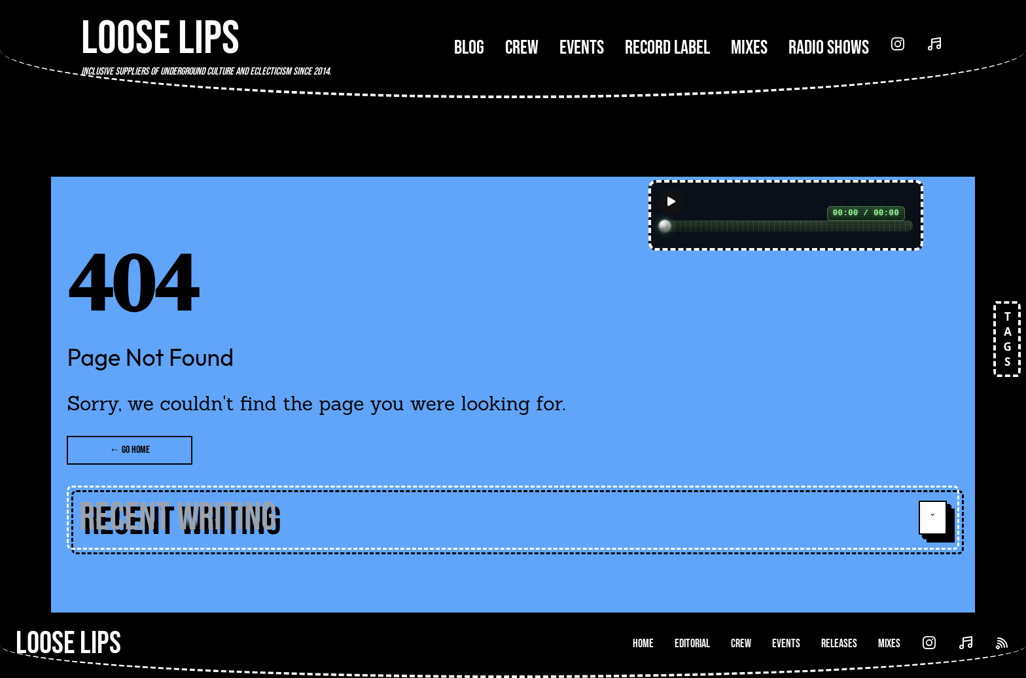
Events (581, 48)
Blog (469, 48)
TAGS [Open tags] (1004, 339)
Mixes (749, 48)
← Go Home (129, 450)
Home (643, 644)
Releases (839, 644)
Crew (522, 48)
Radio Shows (828, 48)
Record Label (667, 48)
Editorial (692, 644)
